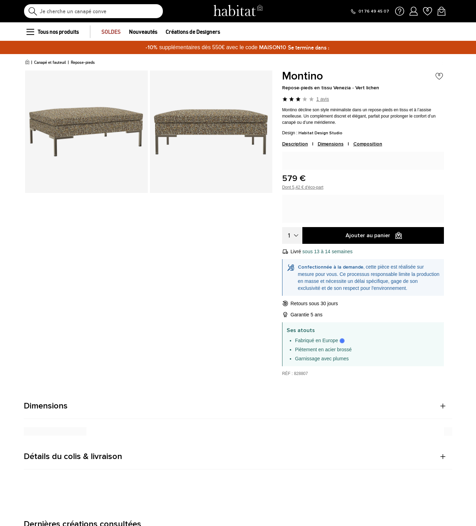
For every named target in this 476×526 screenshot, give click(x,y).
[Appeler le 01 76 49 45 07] (369, 11)
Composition (367, 144)
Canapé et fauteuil (50, 62)
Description (295, 144)
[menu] (30, 32)
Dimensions (330, 144)
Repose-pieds (83, 62)
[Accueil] (27, 62)
